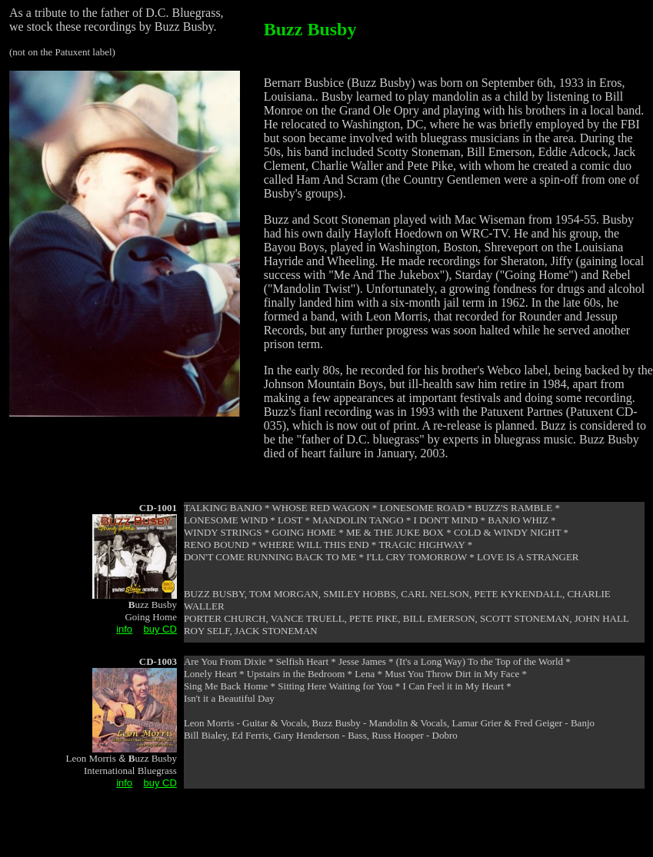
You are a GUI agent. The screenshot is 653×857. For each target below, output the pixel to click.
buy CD (160, 629)
